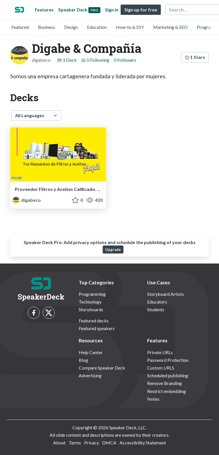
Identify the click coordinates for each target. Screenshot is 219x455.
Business (46, 27)
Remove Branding (164, 383)
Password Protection (167, 360)
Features (44, 9)
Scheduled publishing (167, 375)
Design (71, 27)
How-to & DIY (130, 27)
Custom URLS (160, 367)
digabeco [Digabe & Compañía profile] (27, 200)
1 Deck (70, 60)
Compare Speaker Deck (102, 367)
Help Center (91, 352)
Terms (75, 442)
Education (97, 27)
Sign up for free (140, 9)
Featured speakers (97, 328)
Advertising (90, 375)
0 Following (98, 60)
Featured (20, 27)
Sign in (111, 9)
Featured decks (94, 320)
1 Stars (195, 57)
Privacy (91, 442)
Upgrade (113, 249)
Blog (83, 360)
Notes (153, 399)
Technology (90, 301)
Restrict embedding (166, 391)
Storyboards (91, 309)
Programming (92, 294)
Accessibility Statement (142, 442)
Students (155, 309)
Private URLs (160, 352)
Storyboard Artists (165, 294)
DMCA (109, 442)
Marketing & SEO (170, 27)
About (59, 442)
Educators (157, 301)
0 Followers (125, 60)
